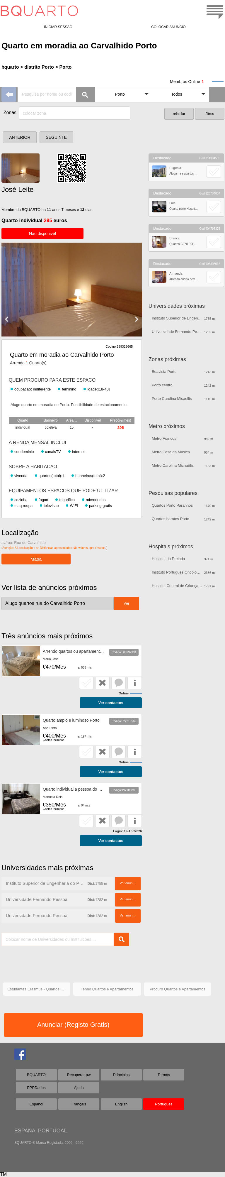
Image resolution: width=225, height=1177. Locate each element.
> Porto (63, 67)
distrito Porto (39, 67)
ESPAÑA (24, 1131)
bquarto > (12, 67)
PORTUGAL (52, 1131)
